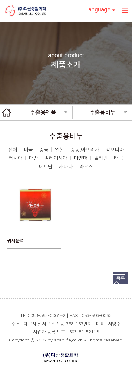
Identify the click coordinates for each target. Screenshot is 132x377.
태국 (118, 158)
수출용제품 (48, 112)
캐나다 (66, 166)
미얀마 (80, 158)
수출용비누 (108, 112)
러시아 (15, 158)
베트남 (46, 166)
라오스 (86, 166)
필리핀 (101, 158)
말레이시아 (56, 158)
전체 (12, 149)
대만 (33, 158)
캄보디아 (115, 149)
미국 (28, 149)
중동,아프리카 (85, 149)
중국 (43, 149)
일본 (59, 149)
